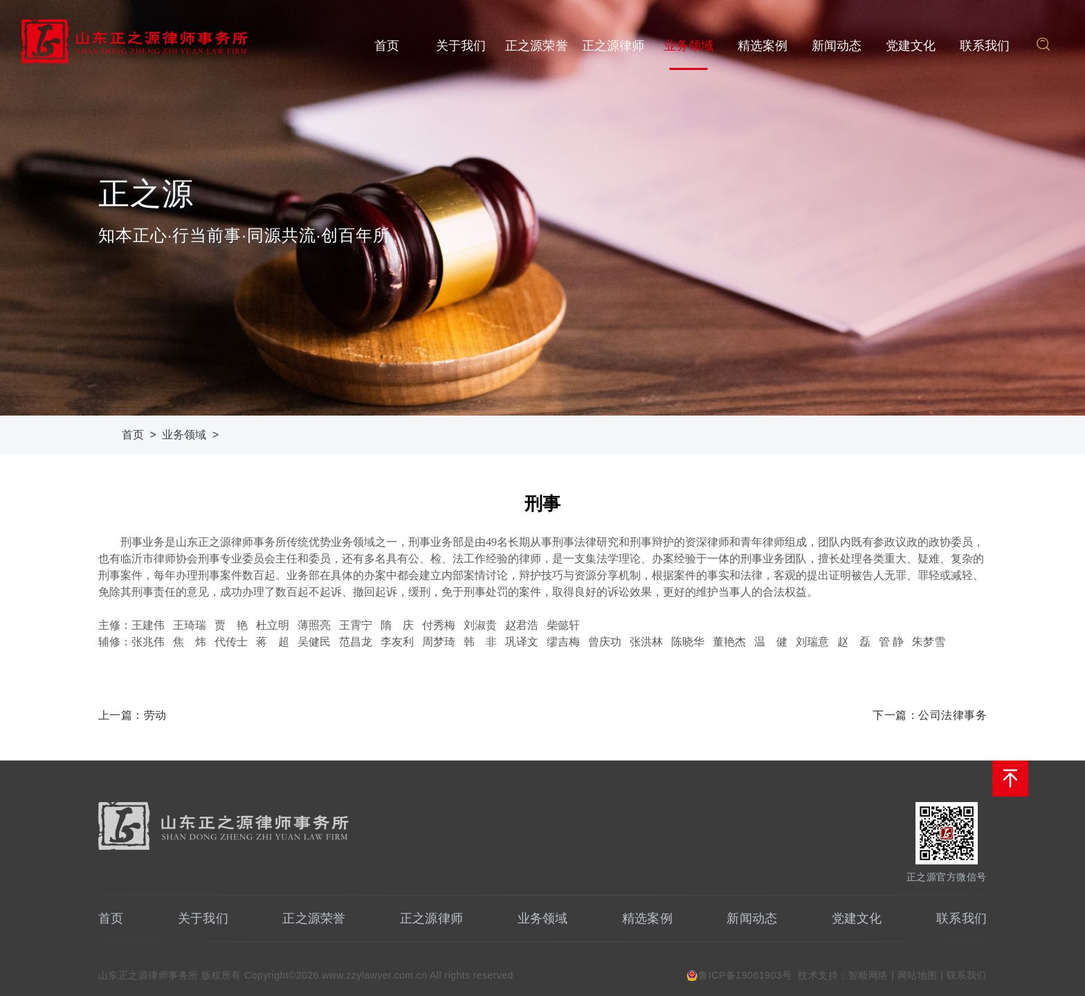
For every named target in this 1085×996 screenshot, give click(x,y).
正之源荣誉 (536, 46)
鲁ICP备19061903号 (745, 975)
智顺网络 (868, 975)
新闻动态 (837, 46)
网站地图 (917, 975)
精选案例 (763, 46)
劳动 (155, 715)
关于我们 (461, 46)
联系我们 (985, 46)
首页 (386, 46)
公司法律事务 (952, 715)
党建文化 (911, 46)
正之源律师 (613, 46)
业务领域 (689, 46)
